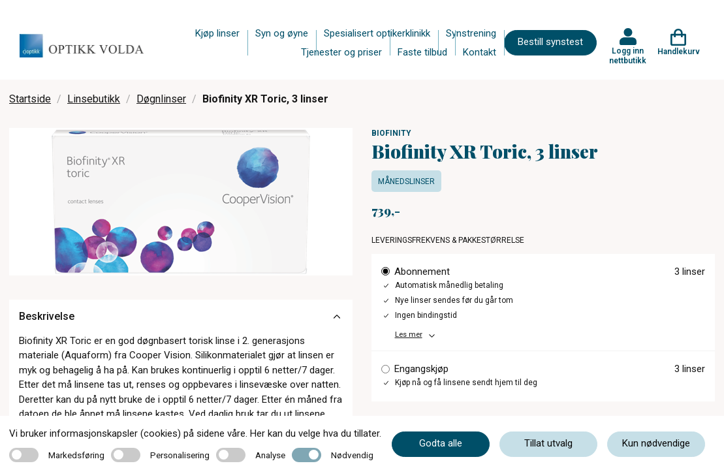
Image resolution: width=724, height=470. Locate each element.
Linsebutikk (93, 99)
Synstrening (471, 33)
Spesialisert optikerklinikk (377, 33)
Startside (30, 99)
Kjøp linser (217, 33)
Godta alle (440, 443)
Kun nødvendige (656, 443)
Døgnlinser (161, 99)
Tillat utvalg (548, 443)
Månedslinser (406, 181)
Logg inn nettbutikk (628, 55)
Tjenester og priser (341, 52)
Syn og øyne (281, 33)
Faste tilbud (422, 52)
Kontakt (479, 52)
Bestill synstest (550, 42)
